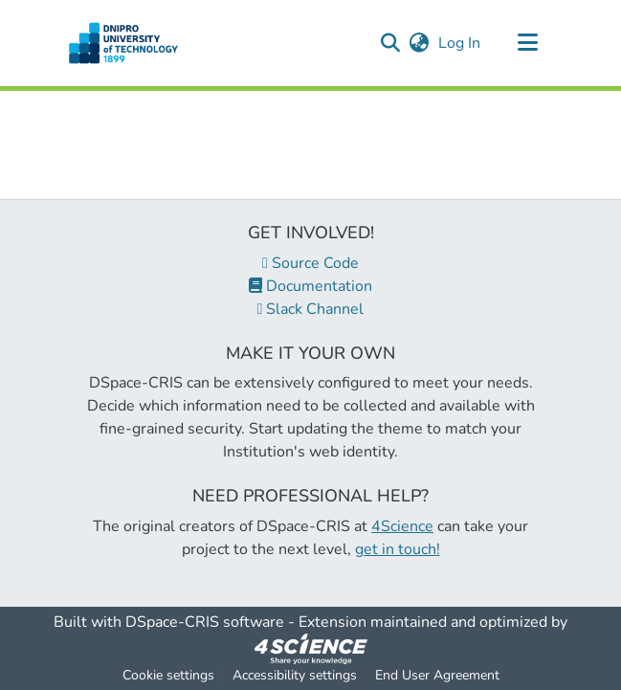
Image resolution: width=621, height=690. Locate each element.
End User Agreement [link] (437, 675)
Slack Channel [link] (311, 309)
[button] (124, 43)
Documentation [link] (310, 286)
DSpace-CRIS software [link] (204, 622)
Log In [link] (460, 43)
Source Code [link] (310, 263)
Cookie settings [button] (168, 675)
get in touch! (397, 549)
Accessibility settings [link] (295, 675)
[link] (311, 647)
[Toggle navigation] (528, 43)
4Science (402, 526)
